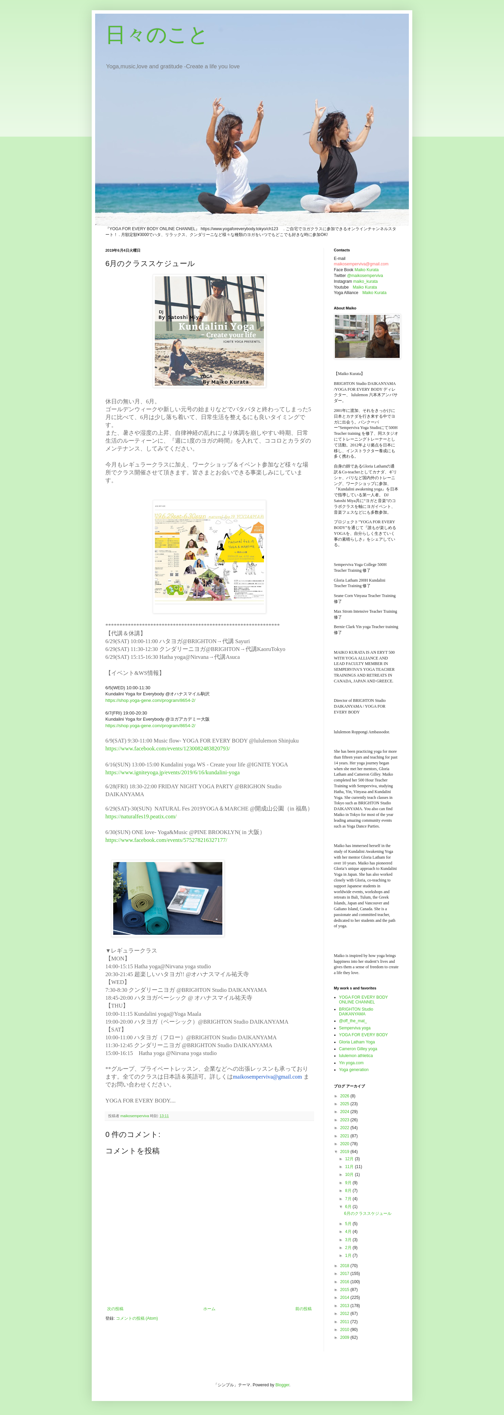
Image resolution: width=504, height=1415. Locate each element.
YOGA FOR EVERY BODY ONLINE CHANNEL (363, 999)
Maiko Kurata (367, 269)
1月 (349, 1255)
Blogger (283, 1385)
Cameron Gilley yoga (358, 1048)
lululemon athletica (356, 1055)
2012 (345, 1313)
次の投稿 (115, 1308)
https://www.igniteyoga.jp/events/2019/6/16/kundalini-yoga (173, 772)
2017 (345, 1273)
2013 (345, 1305)
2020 (345, 1143)
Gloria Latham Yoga (357, 1042)
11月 (350, 1166)
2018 (345, 1265)
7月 (349, 1198)
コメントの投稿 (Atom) (137, 1318)
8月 (349, 1190)
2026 (345, 1096)
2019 (345, 1151)
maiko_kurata (365, 281)
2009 (345, 1337)
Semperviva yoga (355, 1028)
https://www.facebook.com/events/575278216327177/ (166, 840)
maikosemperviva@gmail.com (267, 1076)
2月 (349, 1247)
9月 (349, 1182)
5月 (349, 1223)
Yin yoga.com (351, 1062)
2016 (345, 1281)
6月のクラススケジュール (367, 1213)
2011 (345, 1321)
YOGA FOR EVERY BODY (363, 1034)
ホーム (209, 1308)
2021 (345, 1136)
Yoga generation (354, 1069)
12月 (350, 1158)
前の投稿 (303, 1308)
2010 (345, 1329)
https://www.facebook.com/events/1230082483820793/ (167, 748)
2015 (345, 1289)
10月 (350, 1174)
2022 (345, 1127)
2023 (345, 1120)
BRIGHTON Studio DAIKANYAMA (356, 1011)
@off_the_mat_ (353, 1020)
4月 (349, 1231)
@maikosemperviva (365, 275)
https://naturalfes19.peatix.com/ (141, 816)
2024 (345, 1111)
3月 (349, 1239)
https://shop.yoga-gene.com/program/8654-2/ (150, 700)
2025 (345, 1103)
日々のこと (157, 34)
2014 (345, 1297)
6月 (349, 1206)
